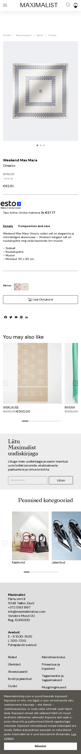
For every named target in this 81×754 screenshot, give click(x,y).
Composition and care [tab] (34, 226)
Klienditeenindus (53, 657)
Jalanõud (58, 562)
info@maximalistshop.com (26, 611)
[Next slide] (75, 383)
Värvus (7, 285)
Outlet (12, 686)
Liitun (61, 480)
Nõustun (40, 746)
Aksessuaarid (23, 35)
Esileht (7, 35)
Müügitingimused (54, 687)
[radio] (25, 287)
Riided (12, 657)
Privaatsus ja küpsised (51, 666)
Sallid (39, 35)
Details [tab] (8, 226)
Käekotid (18, 562)
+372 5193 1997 (19, 607)
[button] (37, 145)
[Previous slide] (5, 383)
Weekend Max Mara (20, 160)
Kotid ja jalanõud (20, 679)
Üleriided (14, 664)
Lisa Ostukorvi (40, 299)
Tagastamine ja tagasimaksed (53, 678)
